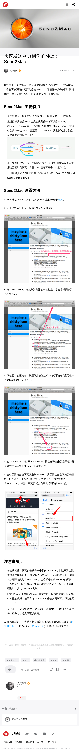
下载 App (7, 742)
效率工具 (39, 660)
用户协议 (52, 742)
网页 (60, 199)
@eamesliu (38, 626)
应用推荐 (12, 660)
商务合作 (30, 742)
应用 (66, 660)
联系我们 (19, 742)
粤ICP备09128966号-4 (50, 748)
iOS (25, 660)
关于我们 (41, 742)
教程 (54, 660)
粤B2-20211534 (66, 748)
